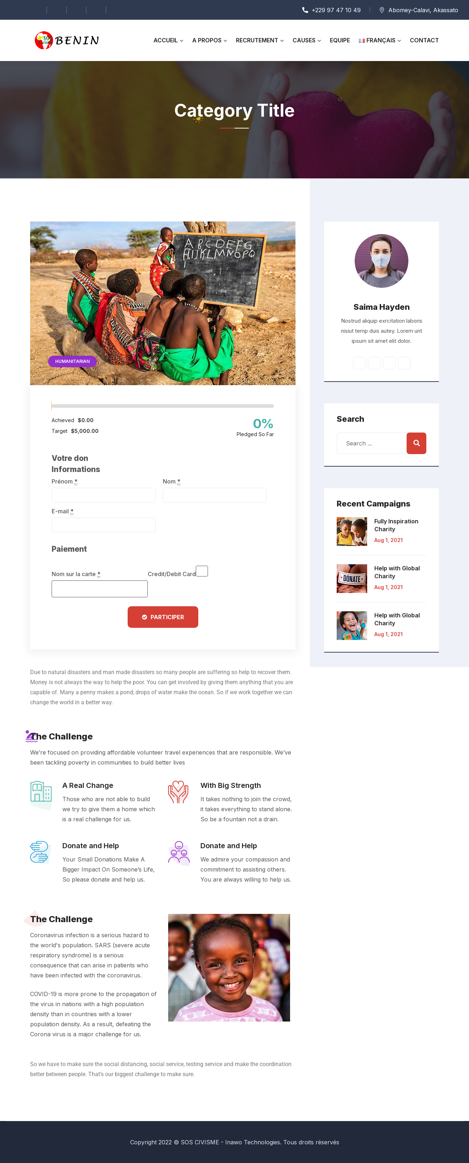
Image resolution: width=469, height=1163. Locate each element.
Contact (424, 40)
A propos (207, 40)
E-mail (63, 511)
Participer (167, 617)
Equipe (340, 40)
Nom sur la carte (76, 574)
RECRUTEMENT (257, 40)
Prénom (64, 481)
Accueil (165, 40)
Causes (304, 40)
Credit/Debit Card (172, 574)
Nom (171, 481)
